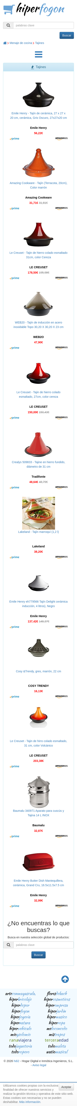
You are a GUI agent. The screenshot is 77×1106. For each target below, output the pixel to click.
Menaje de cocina (21, 43)
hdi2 (16, 1061)
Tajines (39, 43)
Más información (29, 1102)
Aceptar (66, 1087)
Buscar (66, 35)
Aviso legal (39, 1065)
